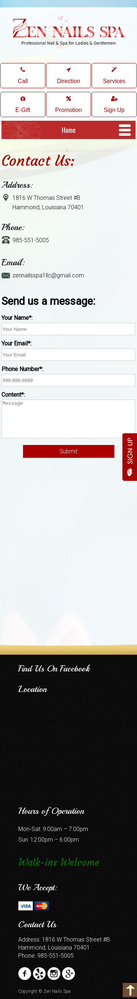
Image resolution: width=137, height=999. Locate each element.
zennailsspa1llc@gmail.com (48, 275)
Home (69, 130)
